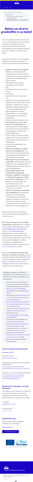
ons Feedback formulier (10, 431)
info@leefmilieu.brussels (9, 404)
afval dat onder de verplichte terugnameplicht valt (18, 297)
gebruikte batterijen (18, 321)
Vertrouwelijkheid (20, 475)
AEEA (8, 321)
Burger (12, 12)
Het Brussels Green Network (15, 332)
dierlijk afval (20, 295)
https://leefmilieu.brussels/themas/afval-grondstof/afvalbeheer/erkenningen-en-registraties (16, 367)
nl (10, 7)
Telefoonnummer (7, 408)
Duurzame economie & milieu (15, 16)
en (7, 7)
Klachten (26, 475)
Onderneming (8, 14)
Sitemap (5, 476)
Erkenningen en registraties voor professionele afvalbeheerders (16, 363)
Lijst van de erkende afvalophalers (17, 302)
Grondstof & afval (12, 18)
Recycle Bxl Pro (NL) (8, 356)
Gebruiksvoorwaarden (11, 475)
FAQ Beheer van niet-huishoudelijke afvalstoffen (18, 289)
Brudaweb (27, 257)
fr (4, 7)
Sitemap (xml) (10, 476)
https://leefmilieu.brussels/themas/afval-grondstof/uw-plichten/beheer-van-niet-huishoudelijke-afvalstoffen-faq (13, 376)
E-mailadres (5, 402)
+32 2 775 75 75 (6, 411)
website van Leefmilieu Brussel (11, 261)
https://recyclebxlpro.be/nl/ (9, 358)
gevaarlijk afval (15, 299)
